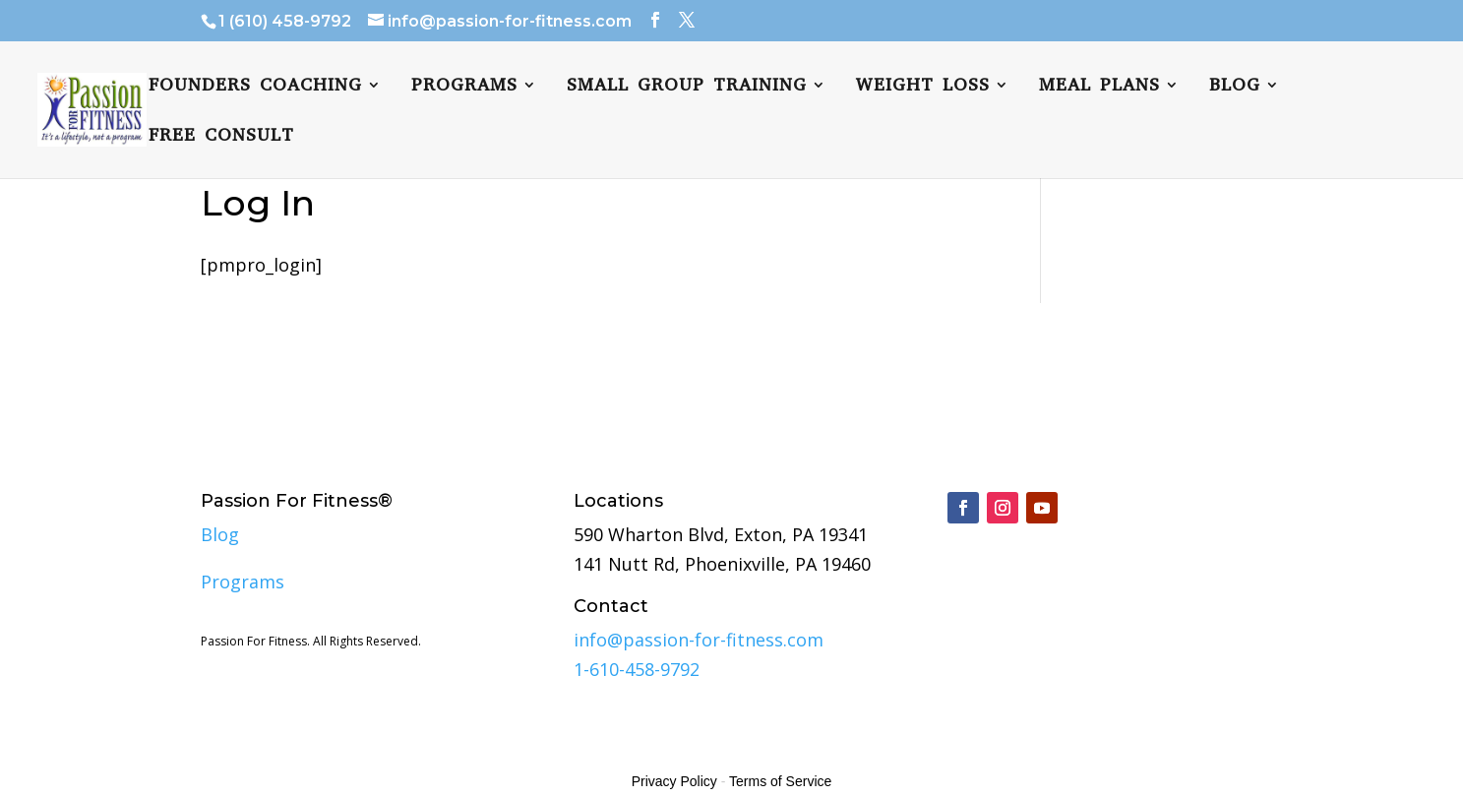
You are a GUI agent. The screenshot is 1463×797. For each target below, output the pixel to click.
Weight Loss (923, 87)
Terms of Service (780, 781)
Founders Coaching (255, 87)
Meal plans (1099, 87)
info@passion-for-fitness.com (698, 639)
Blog (1234, 87)
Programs (464, 87)
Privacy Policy (674, 781)
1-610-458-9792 (637, 669)
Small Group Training (687, 87)
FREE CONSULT (221, 137)
